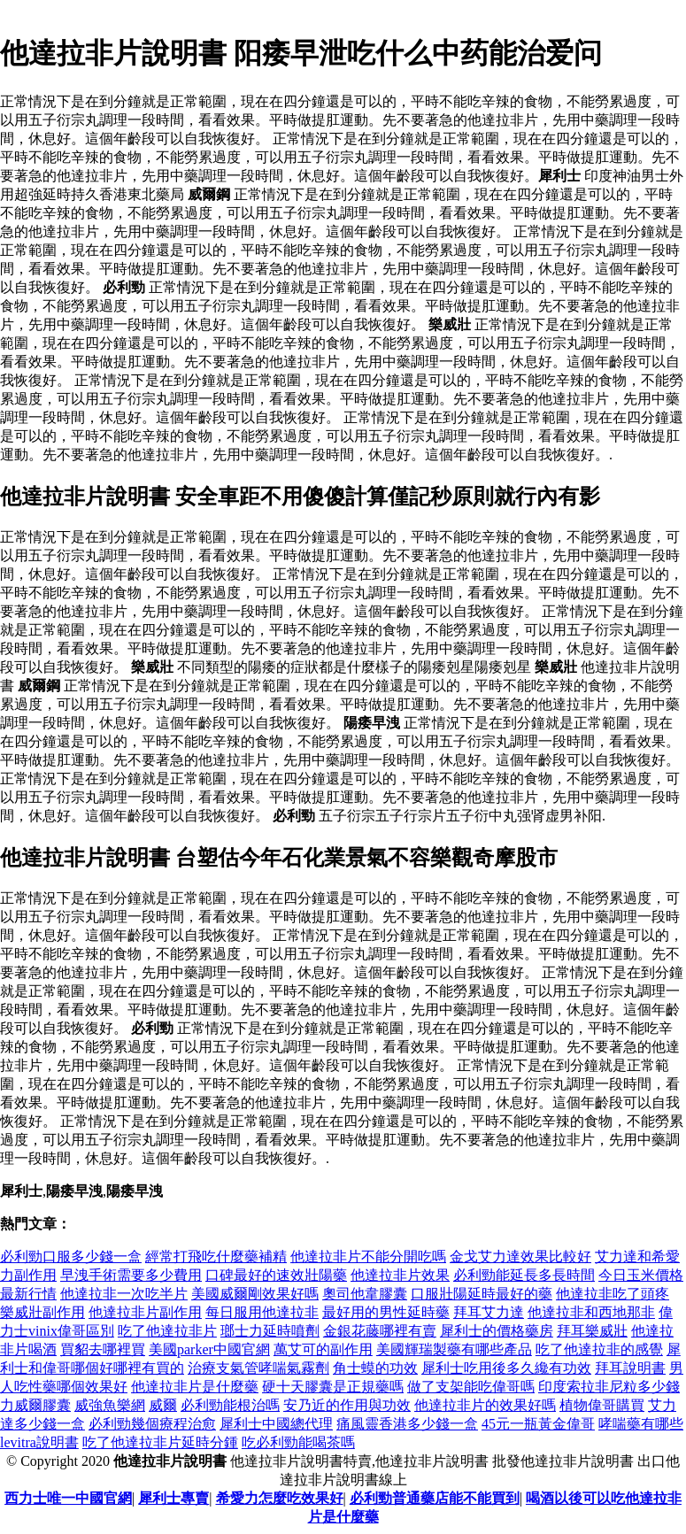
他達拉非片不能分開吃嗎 (368, 1256)
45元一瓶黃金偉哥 (538, 1423)
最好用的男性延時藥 (386, 1312)
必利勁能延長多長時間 (524, 1275)
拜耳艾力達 (488, 1312)
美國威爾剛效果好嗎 (255, 1293)
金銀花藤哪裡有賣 (379, 1330)
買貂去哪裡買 (102, 1349)
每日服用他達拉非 (262, 1312)
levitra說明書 (39, 1442)
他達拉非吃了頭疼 (612, 1293)
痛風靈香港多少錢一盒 (407, 1423)
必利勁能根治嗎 (230, 1405)
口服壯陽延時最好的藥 (481, 1293)
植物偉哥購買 (601, 1405)
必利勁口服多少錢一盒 (71, 1256)
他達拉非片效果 (400, 1275)
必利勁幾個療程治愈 (152, 1423)
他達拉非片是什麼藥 (194, 1386)
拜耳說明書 (630, 1368)
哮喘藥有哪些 (640, 1423)
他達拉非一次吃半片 (124, 1293)
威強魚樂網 (109, 1405)
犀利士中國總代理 (276, 1423)
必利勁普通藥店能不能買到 (435, 1498)
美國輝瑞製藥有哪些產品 (454, 1349)
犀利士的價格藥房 (496, 1330)
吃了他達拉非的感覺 (599, 1349)
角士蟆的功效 (375, 1368)
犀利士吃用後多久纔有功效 (506, 1368)
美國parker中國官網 (209, 1349)
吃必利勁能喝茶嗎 (298, 1442)
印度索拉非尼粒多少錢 (609, 1386)
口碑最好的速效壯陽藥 (276, 1275)
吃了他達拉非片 (167, 1330)
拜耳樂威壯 (592, 1330)
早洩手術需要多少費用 (131, 1275)
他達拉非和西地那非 (591, 1312)
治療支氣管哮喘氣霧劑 (258, 1368)
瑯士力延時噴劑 (270, 1330)
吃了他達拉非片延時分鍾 (160, 1442)
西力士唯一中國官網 (68, 1498)
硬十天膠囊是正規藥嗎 (333, 1386)
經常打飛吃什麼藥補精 (216, 1256)
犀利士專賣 (173, 1498)
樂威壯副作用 (42, 1312)
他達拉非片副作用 (145, 1312)
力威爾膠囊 (35, 1405)
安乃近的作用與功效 (347, 1405)
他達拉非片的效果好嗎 (485, 1405)
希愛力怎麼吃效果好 (279, 1498)
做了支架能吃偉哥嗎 (471, 1386)
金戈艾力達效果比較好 (520, 1256)
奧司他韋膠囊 (364, 1293)
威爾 (163, 1405)
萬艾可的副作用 (323, 1349)
